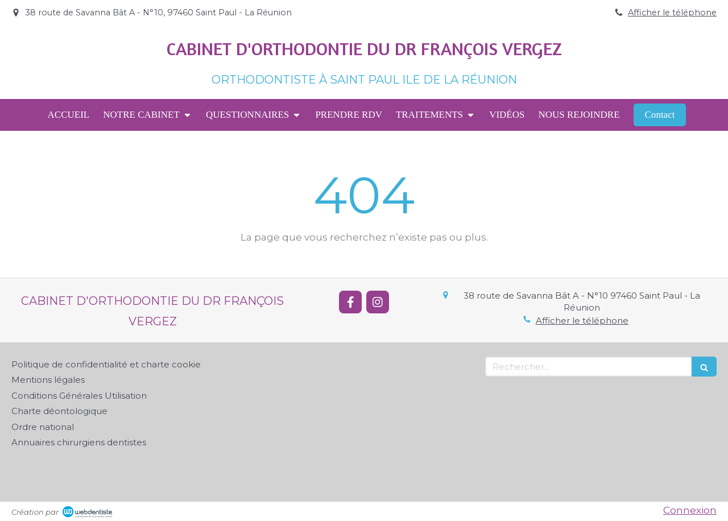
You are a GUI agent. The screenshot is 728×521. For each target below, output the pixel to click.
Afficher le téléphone (672, 12)
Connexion (690, 510)
